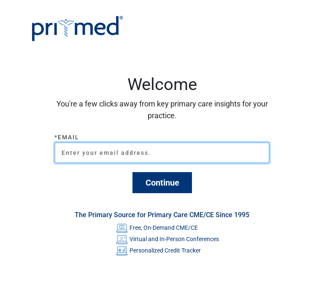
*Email (66, 137)
